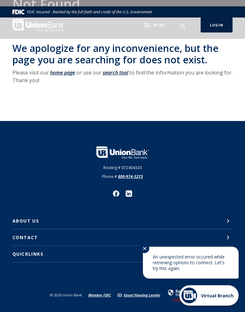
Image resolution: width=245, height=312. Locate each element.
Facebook (116, 193)
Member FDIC (99, 295)
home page (62, 72)
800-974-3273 (130, 176)
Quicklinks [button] (27, 254)
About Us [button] (25, 221)
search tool (115, 72)
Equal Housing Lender (142, 295)
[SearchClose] (183, 26)
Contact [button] (25, 237)
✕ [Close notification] (144, 248)
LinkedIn (129, 193)
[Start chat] (209, 295)
